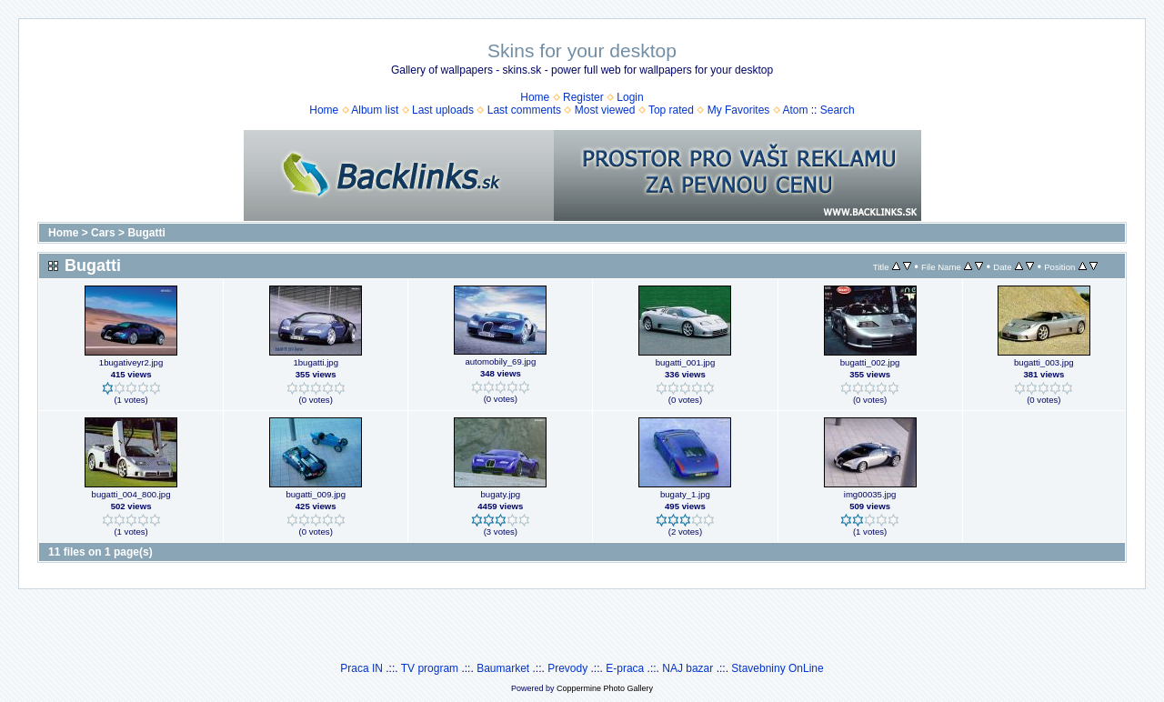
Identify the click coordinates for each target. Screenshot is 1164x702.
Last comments (524, 110)
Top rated (671, 110)
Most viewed (605, 110)
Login (630, 97)
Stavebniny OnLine (777, 668)
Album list (374, 110)
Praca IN (361, 668)
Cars (103, 232)
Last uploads (443, 110)
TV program (429, 668)
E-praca (625, 668)
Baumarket (503, 668)
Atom (795, 110)
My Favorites (738, 110)
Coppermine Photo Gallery (605, 688)
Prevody (567, 668)
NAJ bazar (687, 668)
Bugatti (146, 232)
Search (837, 110)
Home (534, 97)
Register (583, 97)
